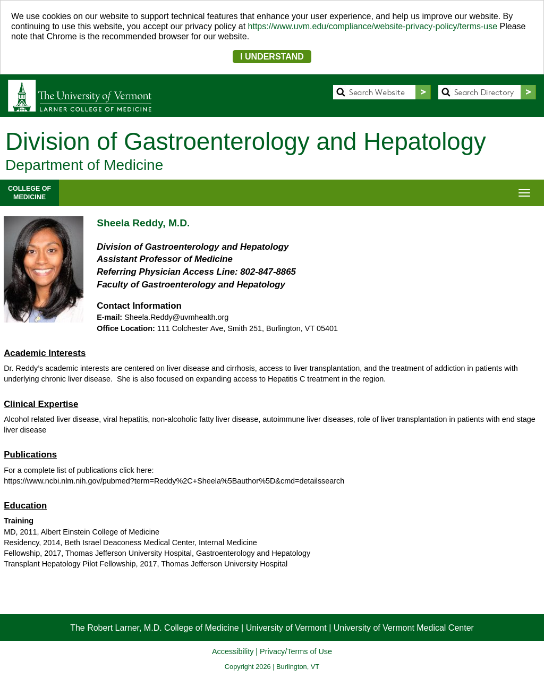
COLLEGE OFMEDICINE (29, 193)
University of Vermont (286, 627)
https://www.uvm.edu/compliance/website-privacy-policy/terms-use (373, 26)
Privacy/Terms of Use (296, 651)
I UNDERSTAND (272, 56)
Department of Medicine (84, 165)
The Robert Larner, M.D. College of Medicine (154, 627)
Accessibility (232, 651)
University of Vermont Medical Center (404, 627)
